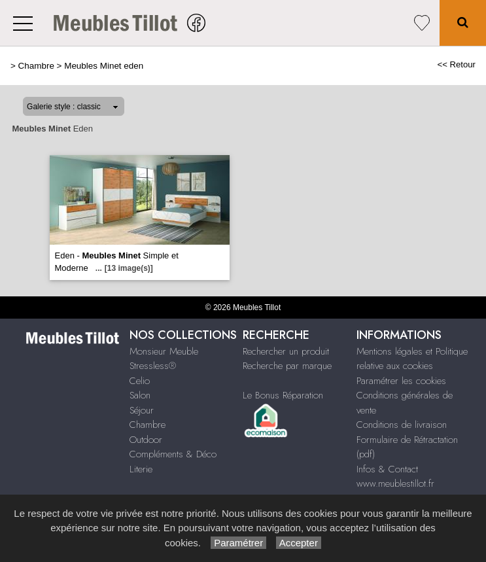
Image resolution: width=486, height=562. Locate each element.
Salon (140, 395)
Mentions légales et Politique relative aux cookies (412, 359)
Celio (140, 381)
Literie (141, 469)
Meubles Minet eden (103, 66)
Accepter (299, 542)
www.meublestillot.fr (395, 483)
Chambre (36, 66)
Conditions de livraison (401, 424)
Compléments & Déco (173, 454)
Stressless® (153, 366)
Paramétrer (238, 542)
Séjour (142, 410)
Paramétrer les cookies (401, 381)
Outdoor (146, 439)
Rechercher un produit (286, 351)
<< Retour (456, 64)
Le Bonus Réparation (283, 395)
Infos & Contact (387, 469)
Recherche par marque (287, 366)
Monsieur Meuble (164, 351)
